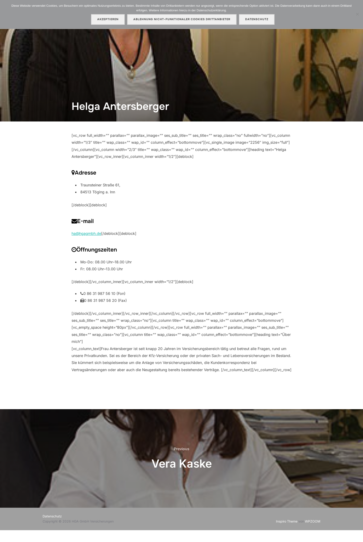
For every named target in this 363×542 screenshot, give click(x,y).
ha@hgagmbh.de (86, 245)
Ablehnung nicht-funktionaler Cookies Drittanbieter (181, 19)
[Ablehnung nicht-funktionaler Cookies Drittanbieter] (357, 14)
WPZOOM (312, 533)
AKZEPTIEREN (108, 19)
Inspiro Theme (286, 533)
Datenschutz (52, 528)
